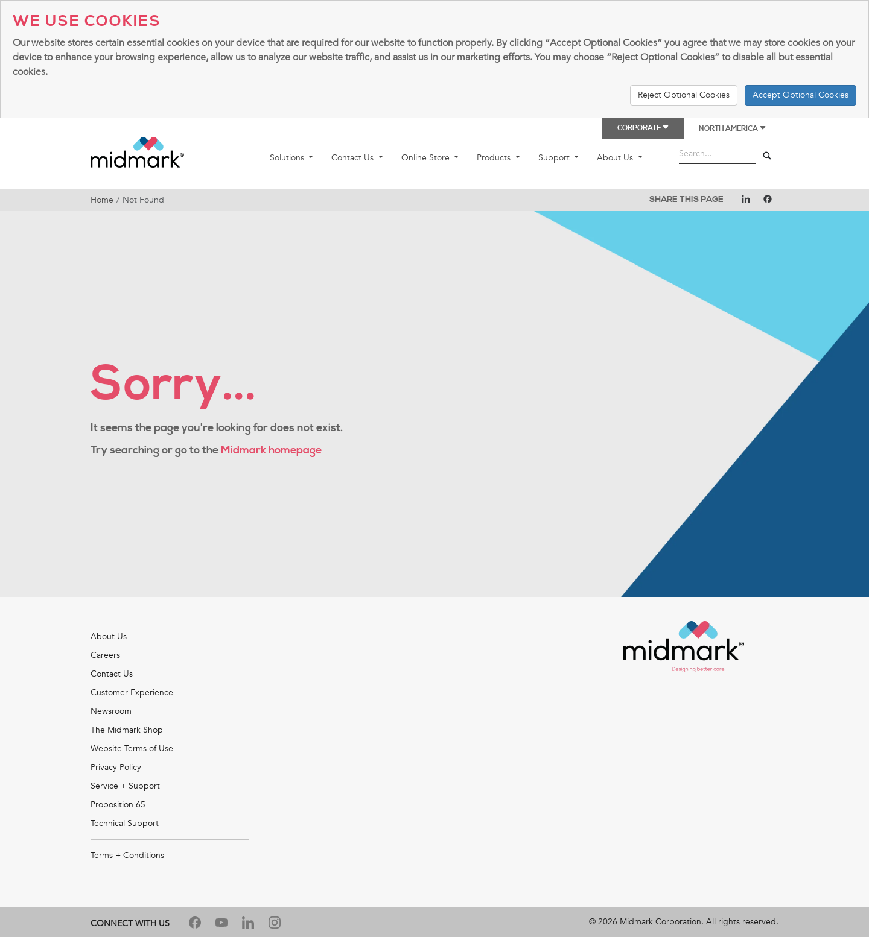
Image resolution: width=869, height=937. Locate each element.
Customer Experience (132, 692)
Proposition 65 (118, 804)
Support (555, 157)
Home (102, 200)
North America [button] (732, 128)
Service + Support (125, 786)
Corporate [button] (643, 128)
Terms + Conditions (127, 855)
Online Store (426, 157)
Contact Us (353, 157)
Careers (105, 655)
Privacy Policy (116, 767)
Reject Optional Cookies (684, 95)
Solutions (288, 157)
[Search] (767, 156)
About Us (616, 157)
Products (495, 157)
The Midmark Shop (127, 730)
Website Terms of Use (132, 748)
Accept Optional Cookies (800, 95)
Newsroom (111, 711)
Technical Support (125, 823)
